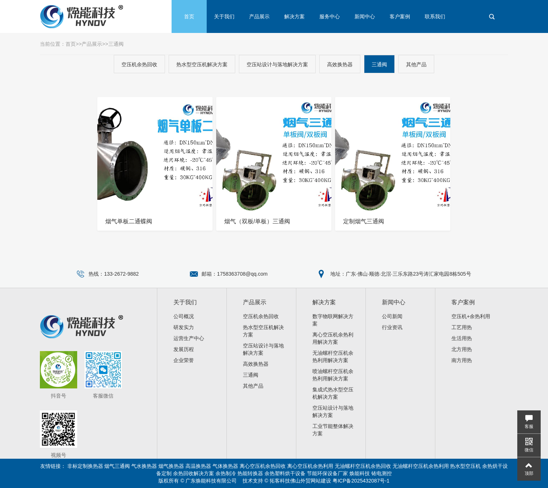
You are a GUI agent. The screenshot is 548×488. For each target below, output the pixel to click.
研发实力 (183, 327)
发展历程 (183, 349)
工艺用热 (461, 327)
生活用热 (461, 338)
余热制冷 (225, 473)
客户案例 (400, 16)
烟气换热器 (171, 466)
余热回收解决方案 (193, 473)
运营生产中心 (188, 338)
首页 (189, 16)
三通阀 (116, 44)
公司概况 (183, 316)
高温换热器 (198, 466)
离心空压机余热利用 (310, 466)
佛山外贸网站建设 (310, 481)
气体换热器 (225, 466)
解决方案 (294, 16)
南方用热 (461, 360)
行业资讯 (392, 327)
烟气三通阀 (117, 466)
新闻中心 (364, 16)
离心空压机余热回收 (263, 466)
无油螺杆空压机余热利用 (421, 466)
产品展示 (259, 16)
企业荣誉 (183, 360)
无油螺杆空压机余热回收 (363, 466)
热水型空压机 (465, 466)
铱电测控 (381, 473)
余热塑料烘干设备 (284, 473)
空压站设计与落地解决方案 (277, 64)
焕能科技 (359, 473)
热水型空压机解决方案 (202, 64)
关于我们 (224, 16)
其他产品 (416, 64)
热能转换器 (250, 473)
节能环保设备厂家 (327, 473)
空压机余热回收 (139, 64)
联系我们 (435, 16)
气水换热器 (144, 466)
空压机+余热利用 (470, 316)
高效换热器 (340, 64)
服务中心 (329, 16)
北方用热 (461, 349)
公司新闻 (392, 316)
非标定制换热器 (85, 466)
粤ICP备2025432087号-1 (361, 481)
